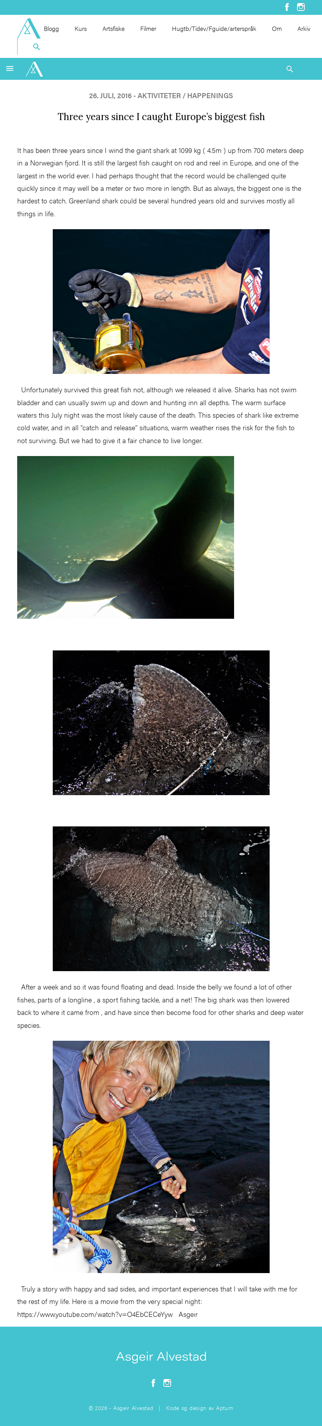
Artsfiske (113, 28)
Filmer (148, 28)
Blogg (51, 28)
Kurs (81, 28)
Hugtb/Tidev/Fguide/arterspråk (214, 28)
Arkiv (303, 28)
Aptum (225, 1408)
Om (277, 28)
